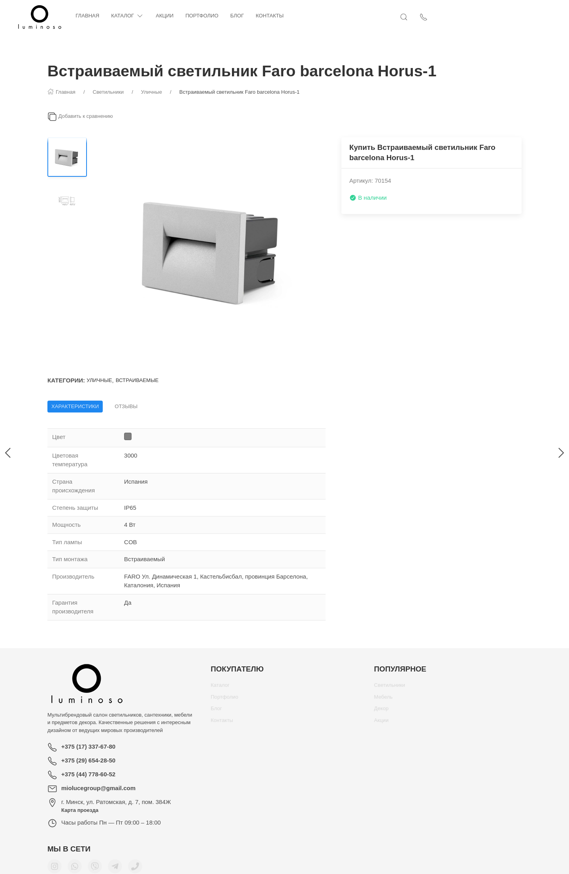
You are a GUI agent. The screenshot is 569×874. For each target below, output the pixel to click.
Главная (119, 16)
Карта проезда (79, 810)
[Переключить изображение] (67, 157)
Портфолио (233, 16)
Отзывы (126, 406)
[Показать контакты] (518, 17)
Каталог (159, 16)
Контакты (301, 16)
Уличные (99, 380)
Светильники (389, 688)
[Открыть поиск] (498, 17)
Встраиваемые (137, 380)
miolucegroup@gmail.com (98, 788)
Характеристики (75, 406)
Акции (196, 16)
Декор (381, 711)
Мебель (383, 700)
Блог (269, 16)
